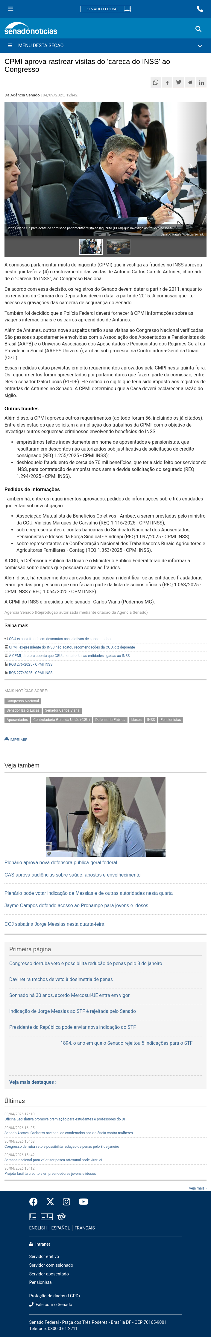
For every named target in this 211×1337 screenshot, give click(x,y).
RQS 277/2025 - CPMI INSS (30, 673)
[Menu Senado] (11, 9)
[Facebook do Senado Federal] (35, 1202)
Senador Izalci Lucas (23, 711)
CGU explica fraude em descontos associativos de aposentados (59, 639)
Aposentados (17, 720)
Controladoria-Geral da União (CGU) (61, 720)
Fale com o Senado (50, 1304)
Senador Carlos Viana (62, 711)
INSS (151, 720)
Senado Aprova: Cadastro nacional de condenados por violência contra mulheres (68, 1133)
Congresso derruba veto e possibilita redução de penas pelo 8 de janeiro (61, 1146)
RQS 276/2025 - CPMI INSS (30, 664)
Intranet (39, 1244)
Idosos (136, 720)
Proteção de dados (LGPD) (54, 1296)
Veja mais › (198, 1188)
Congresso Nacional (23, 701)
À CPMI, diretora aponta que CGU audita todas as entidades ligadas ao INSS (69, 656)
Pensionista (40, 1282)
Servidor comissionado (51, 1265)
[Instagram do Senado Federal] (67, 1202)
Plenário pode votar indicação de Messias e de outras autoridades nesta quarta (88, 893)
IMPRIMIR (16, 739)
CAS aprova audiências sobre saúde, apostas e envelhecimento (72, 874)
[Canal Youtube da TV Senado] (81, 1202)
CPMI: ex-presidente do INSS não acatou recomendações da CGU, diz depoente (72, 647)
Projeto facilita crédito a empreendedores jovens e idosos (50, 1173)
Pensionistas (170, 720)
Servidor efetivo (44, 1256)
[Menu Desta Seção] (105, 45)
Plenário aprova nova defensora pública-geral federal (60, 862)
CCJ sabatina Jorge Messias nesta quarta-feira (54, 924)
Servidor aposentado (49, 1274)
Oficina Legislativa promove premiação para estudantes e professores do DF (65, 1119)
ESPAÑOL (60, 1228)
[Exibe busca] (198, 29)
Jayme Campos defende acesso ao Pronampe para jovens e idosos (76, 905)
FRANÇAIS (85, 1228)
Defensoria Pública (110, 720)
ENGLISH (38, 1228)
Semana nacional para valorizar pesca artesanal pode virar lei (53, 1160)
